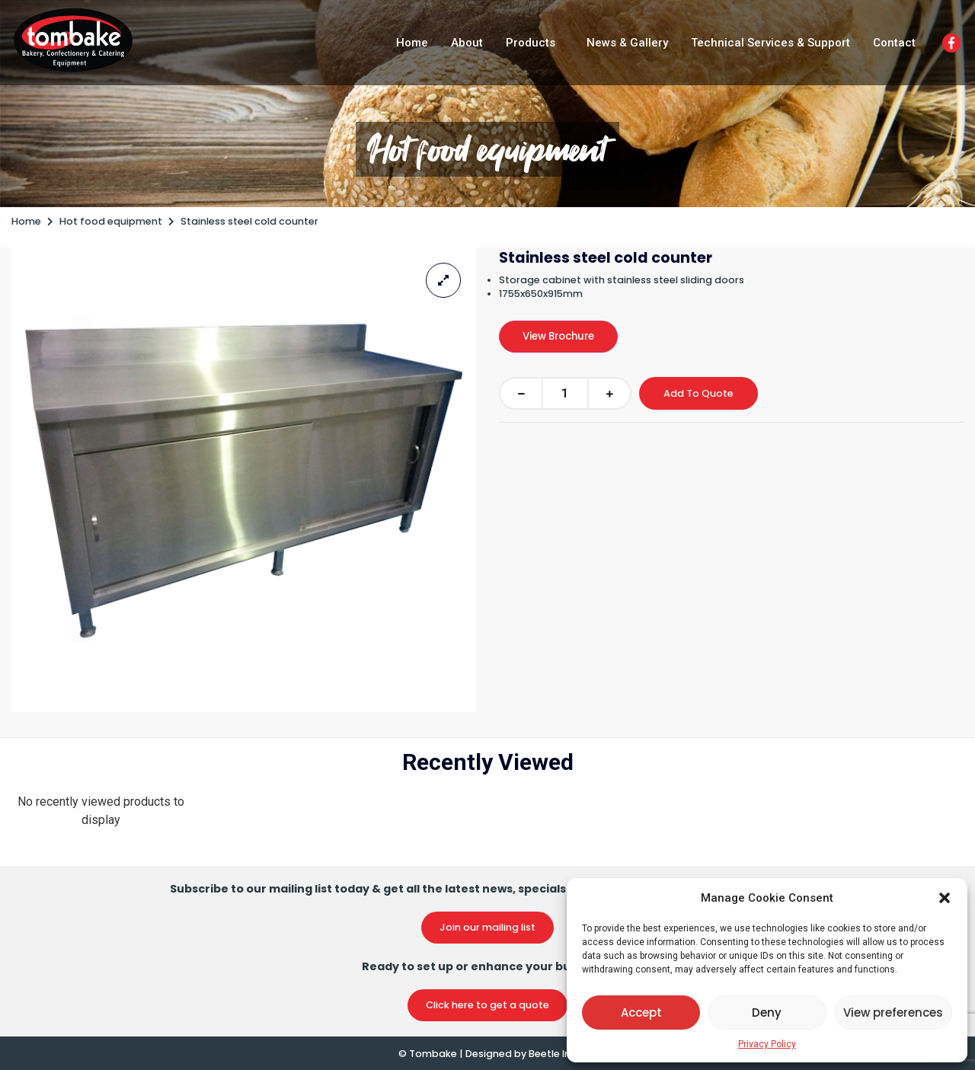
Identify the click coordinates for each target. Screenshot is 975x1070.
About (467, 43)
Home (412, 43)
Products (530, 43)
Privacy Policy (767, 1044)
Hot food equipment (487, 149)
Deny (767, 1012)
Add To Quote (698, 393)
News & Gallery (627, 43)
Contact (894, 43)
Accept (641, 1012)
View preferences (893, 1012)
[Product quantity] (565, 393)
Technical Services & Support (770, 43)
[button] (944, 898)
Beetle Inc (553, 1053)
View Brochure (558, 336)
